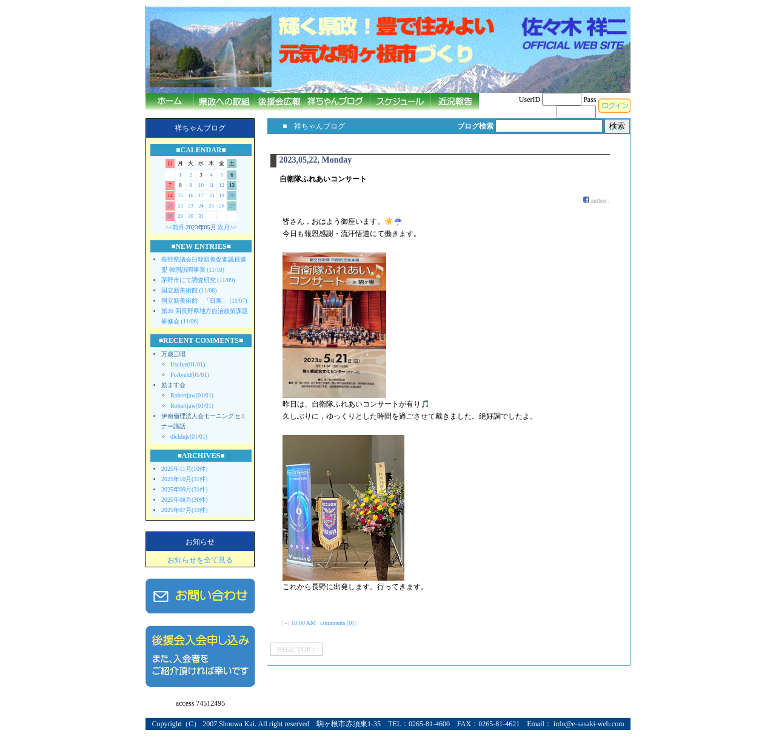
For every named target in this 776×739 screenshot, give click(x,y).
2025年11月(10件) (184, 468)
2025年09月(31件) (184, 489)
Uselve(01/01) (187, 364)
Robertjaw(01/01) (191, 395)
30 (190, 216)
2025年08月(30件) (184, 499)
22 (180, 206)
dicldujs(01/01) (188, 436)
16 (190, 195)
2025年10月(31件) (184, 479)
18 (211, 195)
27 (232, 206)
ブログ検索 (475, 126)
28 (170, 216)
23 (190, 206)
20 (232, 195)
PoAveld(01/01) (189, 374)
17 (201, 195)
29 (180, 216)
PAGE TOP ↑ (296, 649)
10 (201, 185)
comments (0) (336, 622)
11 (211, 185)
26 (221, 206)
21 (170, 206)
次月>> (227, 227)
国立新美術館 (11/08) (189, 290)
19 (221, 195)
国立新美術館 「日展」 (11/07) (204, 300)
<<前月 (175, 227)
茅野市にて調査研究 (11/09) (198, 280)
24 (201, 206)
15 (180, 195)
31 (201, 216)
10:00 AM (303, 622)
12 (221, 185)
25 (211, 206)
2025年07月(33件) (184, 510)
